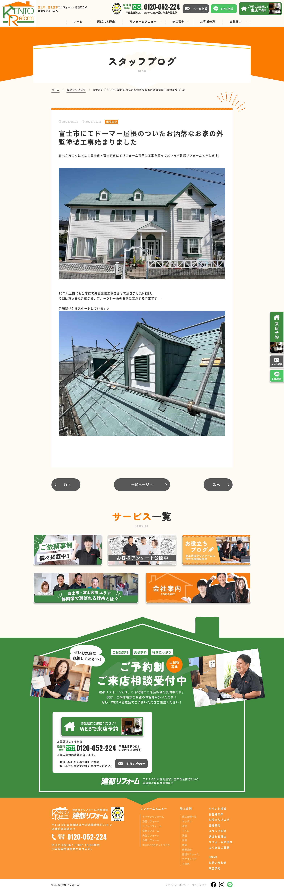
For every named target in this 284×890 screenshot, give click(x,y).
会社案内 (215, 825)
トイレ (185, 830)
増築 (184, 845)
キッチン (187, 821)
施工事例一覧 (189, 816)
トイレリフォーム (152, 826)
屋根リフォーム (190, 854)
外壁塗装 (187, 849)
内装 (184, 840)
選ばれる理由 (218, 836)
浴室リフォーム (150, 821)
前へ (67, 484)
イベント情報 (218, 808)
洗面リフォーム (150, 830)
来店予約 (215, 868)
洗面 (184, 835)
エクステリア (189, 859)
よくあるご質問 (219, 847)
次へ (216, 484)
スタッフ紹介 (218, 831)
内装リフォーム (150, 835)
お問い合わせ (218, 862)
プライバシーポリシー (177, 884)
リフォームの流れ (221, 842)
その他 (185, 863)
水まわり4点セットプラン (156, 845)
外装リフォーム (150, 840)
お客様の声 (216, 814)
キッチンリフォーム (153, 816)
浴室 (184, 826)
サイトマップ (199, 884)
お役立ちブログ (219, 820)
